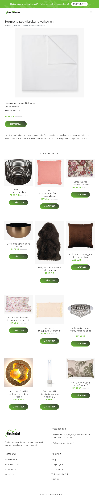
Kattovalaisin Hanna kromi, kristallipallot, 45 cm (80, 331)
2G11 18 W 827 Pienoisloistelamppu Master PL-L (49, 394)
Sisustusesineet (12, 464)
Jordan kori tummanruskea (18, 191)
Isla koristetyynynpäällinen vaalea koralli (49, 193)
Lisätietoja (15, 124)
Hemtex (31, 103)
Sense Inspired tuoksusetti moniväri (80, 183)
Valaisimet (9, 474)
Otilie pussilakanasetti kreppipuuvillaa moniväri (18, 318)
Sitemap (55, 479)
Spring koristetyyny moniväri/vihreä (80, 384)
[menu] (91, 12)
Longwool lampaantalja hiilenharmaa (49, 269)
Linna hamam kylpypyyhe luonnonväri (49, 329)
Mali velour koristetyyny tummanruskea (80, 255)
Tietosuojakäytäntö (60, 474)
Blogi (53, 459)
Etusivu (8, 25)
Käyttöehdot (57, 469)
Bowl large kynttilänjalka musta (18, 245)
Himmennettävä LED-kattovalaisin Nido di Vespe (19, 394)
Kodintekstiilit (11, 459)
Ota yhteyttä (57, 464)
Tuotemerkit (22, 103)
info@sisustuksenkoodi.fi (62, 443)
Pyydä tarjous (79, 4)
